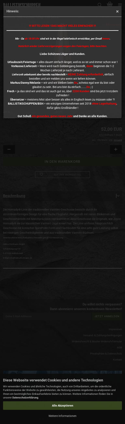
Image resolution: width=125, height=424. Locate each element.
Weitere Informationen (62, 416)
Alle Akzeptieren (62, 405)
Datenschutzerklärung (25, 397)
